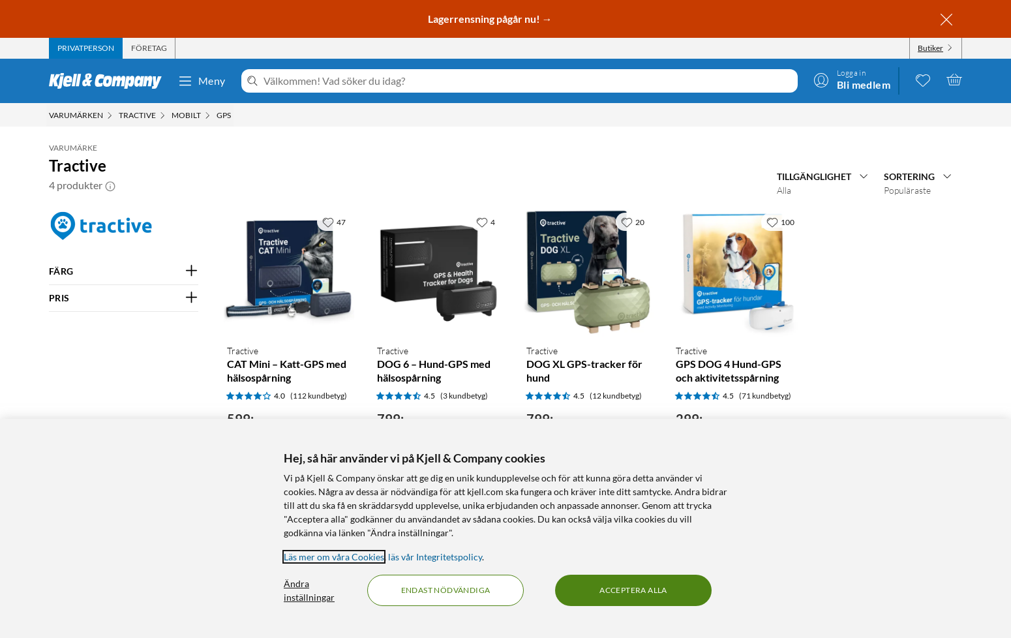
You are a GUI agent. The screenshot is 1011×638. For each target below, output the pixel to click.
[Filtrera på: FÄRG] (123, 271)
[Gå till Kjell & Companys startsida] (109, 81)
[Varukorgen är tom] (954, 79)
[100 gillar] (780, 222)
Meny (201, 81)
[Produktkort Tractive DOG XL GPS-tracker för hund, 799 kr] (588, 272)
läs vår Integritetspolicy (435, 556)
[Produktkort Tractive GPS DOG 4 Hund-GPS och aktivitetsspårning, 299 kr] (737, 272)
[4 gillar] (485, 222)
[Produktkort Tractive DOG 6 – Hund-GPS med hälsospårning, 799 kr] (439, 272)
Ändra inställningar (309, 590)
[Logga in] (851, 79)
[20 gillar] (632, 222)
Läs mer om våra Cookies (334, 556)
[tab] (86, 48)
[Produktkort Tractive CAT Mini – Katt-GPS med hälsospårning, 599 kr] (288, 272)
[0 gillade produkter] (923, 79)
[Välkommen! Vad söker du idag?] (528, 81)
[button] (110, 185)
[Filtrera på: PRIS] (123, 298)
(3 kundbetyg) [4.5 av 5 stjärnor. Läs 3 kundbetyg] (464, 396)
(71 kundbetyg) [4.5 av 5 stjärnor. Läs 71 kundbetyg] (765, 396)
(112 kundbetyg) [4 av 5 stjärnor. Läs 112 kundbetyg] (318, 396)
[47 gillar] (334, 222)
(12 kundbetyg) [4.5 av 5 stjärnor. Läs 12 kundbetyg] (616, 396)
